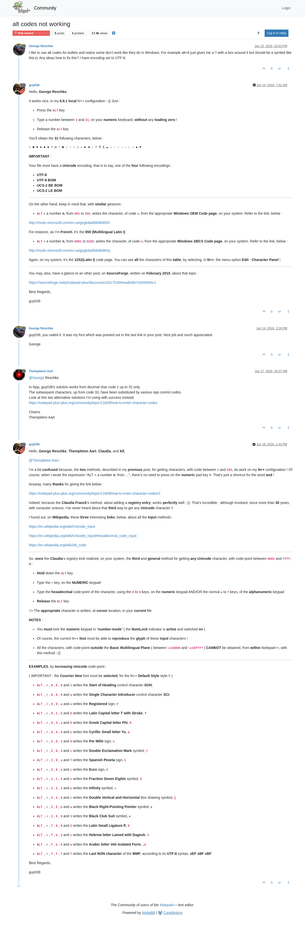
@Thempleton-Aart (43, 460)
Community (45, 8)
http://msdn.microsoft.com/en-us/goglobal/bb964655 (69, 223)
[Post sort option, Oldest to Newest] (258, 33)
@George (36, 378)
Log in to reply (276, 33)
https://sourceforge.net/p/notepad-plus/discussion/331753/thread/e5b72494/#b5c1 (92, 283)
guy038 (34, 85)
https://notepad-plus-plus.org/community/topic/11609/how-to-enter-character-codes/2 (95, 493)
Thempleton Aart (41, 371)
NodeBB (148, 913)
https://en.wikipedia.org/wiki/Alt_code (57, 545)
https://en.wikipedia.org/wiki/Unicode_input (62, 526)
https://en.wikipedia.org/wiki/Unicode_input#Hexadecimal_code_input (82, 536)
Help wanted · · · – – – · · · (31, 33)
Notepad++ (168, 905)
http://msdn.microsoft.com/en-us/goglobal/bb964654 (69, 250)
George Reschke (41, 46)
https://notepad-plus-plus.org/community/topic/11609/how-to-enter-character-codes (93, 403)
